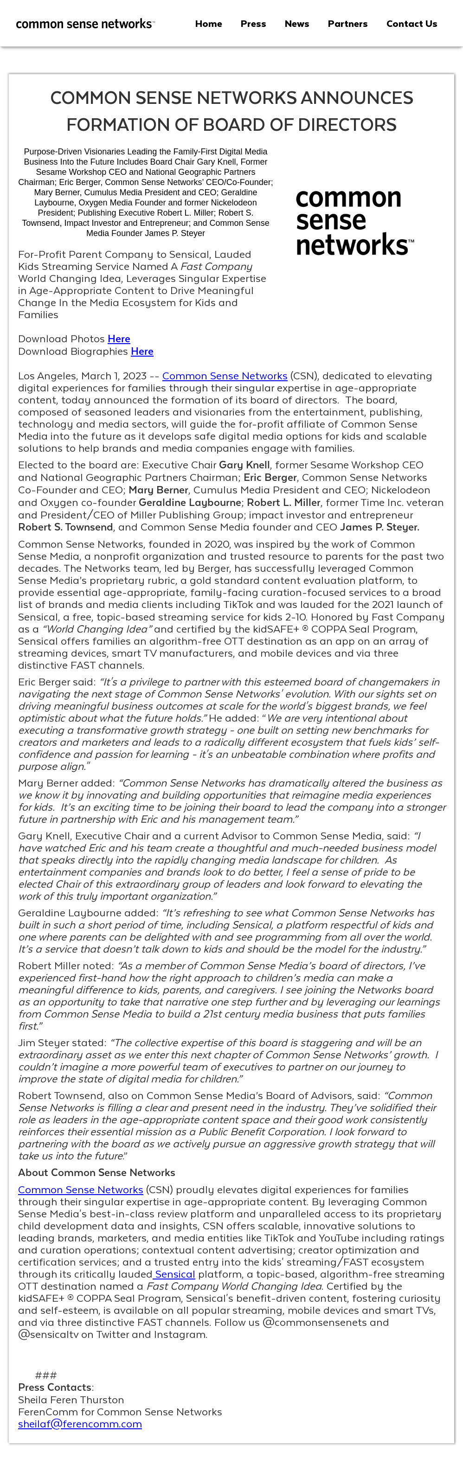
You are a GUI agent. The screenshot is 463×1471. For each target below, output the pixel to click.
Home (208, 23)
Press (253, 23)
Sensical (174, 1273)
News (297, 23)
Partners (348, 23)
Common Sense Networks (225, 375)
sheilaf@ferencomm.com (80, 1423)
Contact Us (411, 23)
